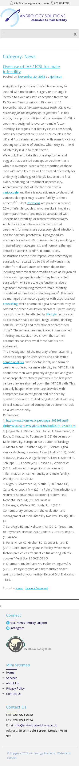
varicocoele (11, 192)
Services (11, 678)
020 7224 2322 (62, 3)
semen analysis (13, 362)
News (19, 588)
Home (10, 672)
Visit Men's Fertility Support (28, 623)
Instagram (17, 628)
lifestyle (51, 314)
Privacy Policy (15, 688)
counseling (10, 304)
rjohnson (56, 77)
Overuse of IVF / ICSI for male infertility (31, 69)
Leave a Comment (36, 588)
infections (33, 203)
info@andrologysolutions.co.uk (31, 3)
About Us (12, 683)
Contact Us (13, 694)
